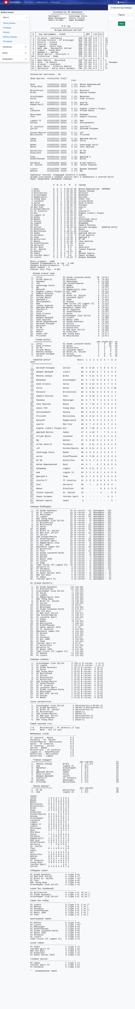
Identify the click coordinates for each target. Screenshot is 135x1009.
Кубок (5, 53)
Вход (121, 2)
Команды (7, 28)
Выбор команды (10, 37)
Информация (42, 2)
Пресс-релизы (9, 23)
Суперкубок (7, 59)
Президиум (55, 2)
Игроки (6, 32)
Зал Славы (29, 2)
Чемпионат (7, 47)
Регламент (7, 41)
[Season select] (14, 17)
